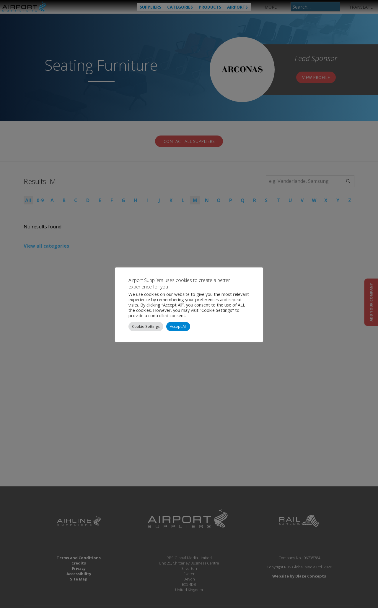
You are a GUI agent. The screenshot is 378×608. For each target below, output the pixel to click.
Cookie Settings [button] (146, 326)
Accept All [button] (178, 326)
